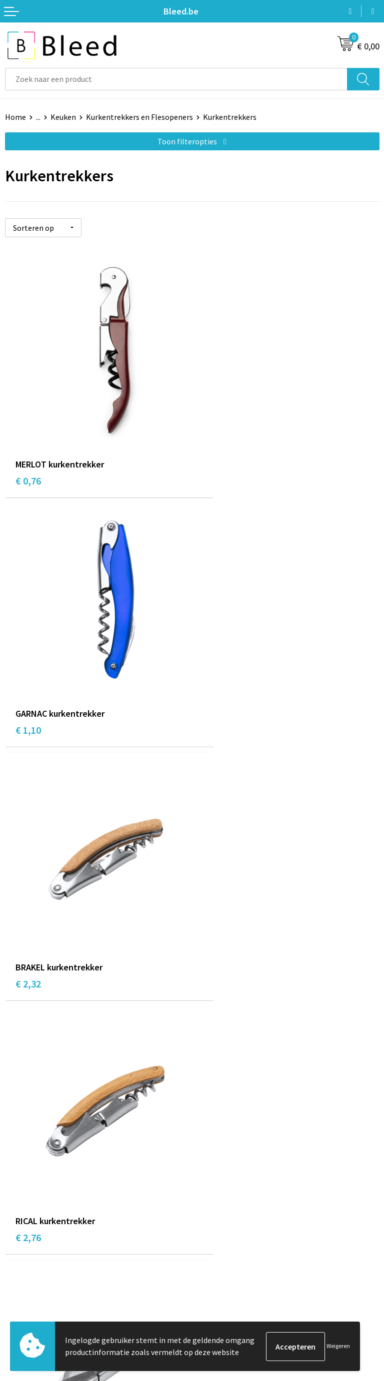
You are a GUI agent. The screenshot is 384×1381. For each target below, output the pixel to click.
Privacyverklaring (226, 1281)
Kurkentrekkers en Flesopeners (139, 117)
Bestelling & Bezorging (45, 1266)
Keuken (63, 117)
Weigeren (338, 1346)
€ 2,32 (28, 690)
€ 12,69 (217, 922)
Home (15, 117)
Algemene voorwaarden (237, 1250)
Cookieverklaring (226, 1266)
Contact (19, 1250)
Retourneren (27, 1296)
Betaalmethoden (34, 1281)
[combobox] (176, 79)
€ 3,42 (28, 922)
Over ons (212, 1096)
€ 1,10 (215, 458)
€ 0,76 (28, 458)
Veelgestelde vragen (231, 1111)
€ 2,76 (215, 690)
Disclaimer (215, 1296)
